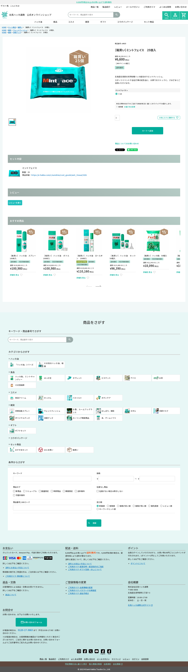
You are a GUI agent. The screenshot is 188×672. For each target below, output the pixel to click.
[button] (89, 286)
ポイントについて (138, 563)
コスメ (71, 21)
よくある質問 (165, 6)
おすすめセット (21, 450)
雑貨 (87, 21)
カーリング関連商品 (81, 418)
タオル (133, 411)
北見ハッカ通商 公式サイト (139, 605)
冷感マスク (163, 411)
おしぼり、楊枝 (108, 411)
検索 (116, 15)
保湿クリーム (20, 398)
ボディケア (106, 398)
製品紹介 (106, 6)
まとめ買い (48, 450)
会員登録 (145, 659)
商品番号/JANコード (21, 502)
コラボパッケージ (125, 21)
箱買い (20, 27)
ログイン (135, 659)
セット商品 (149, 21)
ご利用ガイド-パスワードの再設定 (82, 590)
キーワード (17, 473)
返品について (10, 594)
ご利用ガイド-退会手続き (78, 593)
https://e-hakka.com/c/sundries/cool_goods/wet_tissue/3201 (59, 175)
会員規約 (107, 664)
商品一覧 (95, 6)
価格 (98, 473)
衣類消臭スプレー (22, 411)
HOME (4, 27)
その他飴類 (19, 385)
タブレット (77, 378)
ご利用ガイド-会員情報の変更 (80, 587)
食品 (55, 21)
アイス (133, 378)
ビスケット (106, 378)
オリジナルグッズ (22, 418)
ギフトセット (20, 430)
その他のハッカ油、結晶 (54, 364)
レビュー (118, 6)
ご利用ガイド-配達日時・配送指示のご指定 (86, 566)
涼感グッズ (17, 32)
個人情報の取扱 (95, 664)
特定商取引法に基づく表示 (76, 664)
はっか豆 (47, 378)
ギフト (103, 21)
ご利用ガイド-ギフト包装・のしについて (85, 569)
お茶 (161, 378)
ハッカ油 (38, 21)
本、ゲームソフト (109, 418)
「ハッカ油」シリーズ (24, 364)
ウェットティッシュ (20, 30)
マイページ (116, 659)
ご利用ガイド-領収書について (17, 576)
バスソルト (77, 398)
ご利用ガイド (149, 6)
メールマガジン (133, 6)
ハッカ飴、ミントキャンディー (25, 378)
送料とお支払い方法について (17, 567)
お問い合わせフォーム (31, 622)
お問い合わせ (181, 6)
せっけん (47, 398)
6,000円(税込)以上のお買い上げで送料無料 (94, 2)
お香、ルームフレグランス (82, 410)
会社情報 (116, 664)
